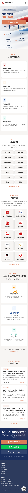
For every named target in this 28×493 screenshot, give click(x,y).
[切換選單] (25, 3)
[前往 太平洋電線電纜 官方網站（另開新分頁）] (7, 213)
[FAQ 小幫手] (23, 488)
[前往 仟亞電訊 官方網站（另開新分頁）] (20, 224)
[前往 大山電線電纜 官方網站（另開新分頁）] (7, 235)
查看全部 (14, 423)
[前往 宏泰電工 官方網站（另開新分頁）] (7, 224)
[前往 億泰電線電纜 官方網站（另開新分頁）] (20, 257)
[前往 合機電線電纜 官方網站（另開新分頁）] (20, 235)
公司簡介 (3, 465)
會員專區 (22, 26)
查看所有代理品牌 (14, 264)
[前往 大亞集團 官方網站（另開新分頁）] (7, 257)
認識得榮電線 (14, 351)
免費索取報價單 (14, 22)
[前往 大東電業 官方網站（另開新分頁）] (7, 246)
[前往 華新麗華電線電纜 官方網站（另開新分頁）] (20, 213)
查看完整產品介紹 (14, 186)
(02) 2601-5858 (14, 452)
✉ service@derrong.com (7, 483)
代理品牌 (3, 467)
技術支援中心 (5, 27)
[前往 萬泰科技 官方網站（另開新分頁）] (20, 246)
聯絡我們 (13, 26)
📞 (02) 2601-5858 (6, 479)
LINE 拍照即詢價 (14, 447)
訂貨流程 (3, 471)
